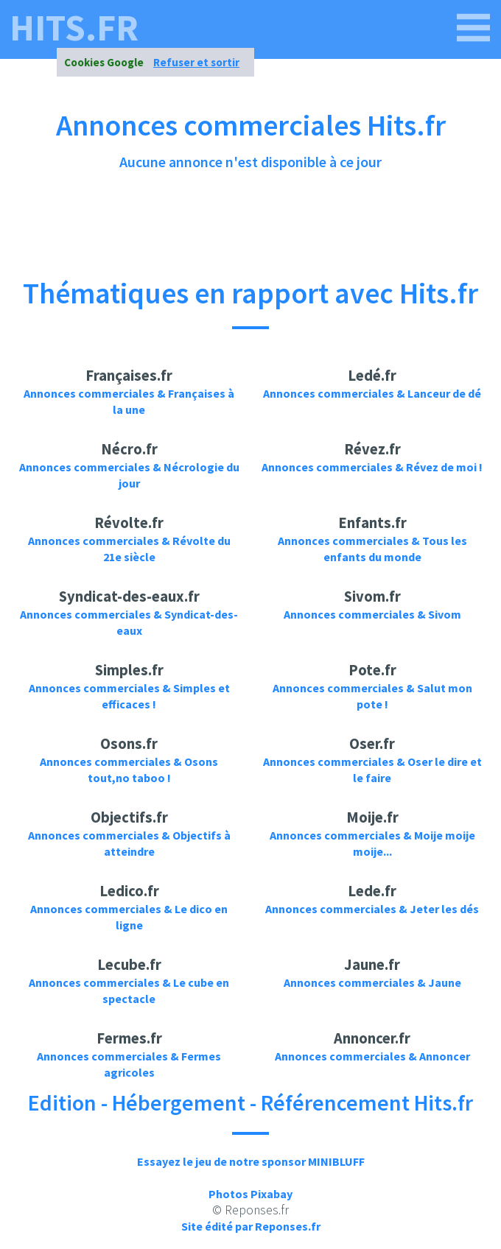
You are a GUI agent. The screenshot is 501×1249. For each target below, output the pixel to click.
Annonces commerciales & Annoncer (372, 1056)
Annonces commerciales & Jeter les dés (372, 908)
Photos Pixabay (250, 1193)
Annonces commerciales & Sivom (372, 614)
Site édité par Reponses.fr (250, 1226)
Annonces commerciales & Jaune (372, 982)
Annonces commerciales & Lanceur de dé (372, 393)
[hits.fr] (473, 28)
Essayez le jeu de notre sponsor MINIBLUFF (251, 1161)
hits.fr (74, 28)
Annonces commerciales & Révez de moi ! (372, 467)
